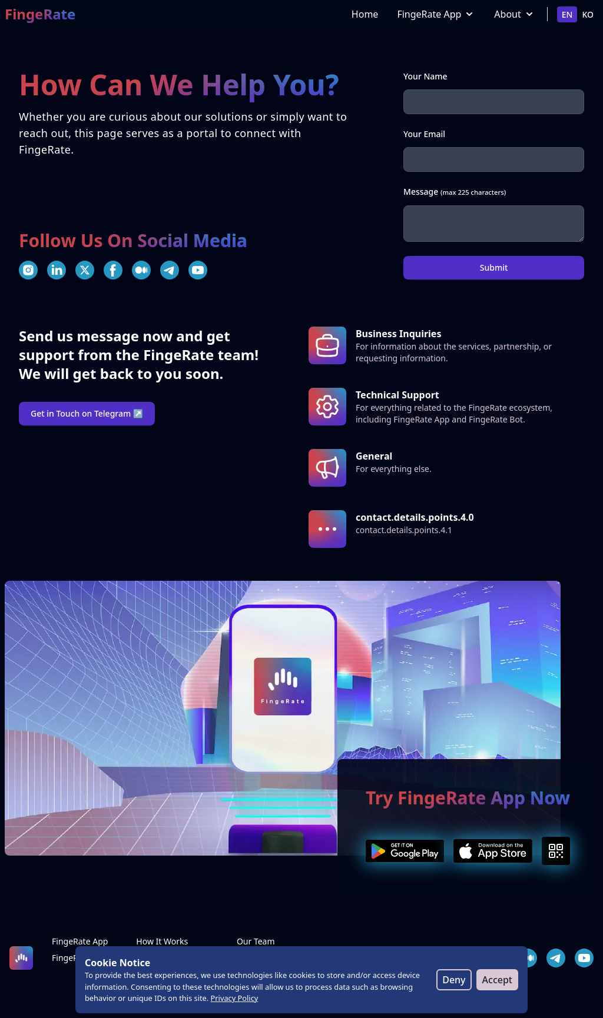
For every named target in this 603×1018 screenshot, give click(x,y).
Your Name (425, 76)
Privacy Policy (235, 998)
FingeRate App (436, 14)
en (567, 14)
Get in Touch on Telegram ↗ (87, 413)
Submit (494, 267)
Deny (453, 979)
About (514, 14)
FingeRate (40, 14)
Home (365, 14)
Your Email (424, 133)
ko (588, 14)
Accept (497, 979)
